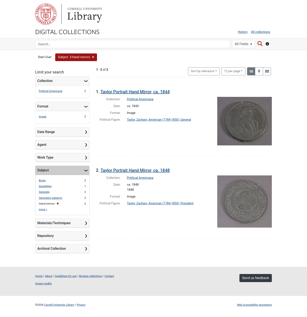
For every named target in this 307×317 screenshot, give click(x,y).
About (48, 276)
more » (43, 209)
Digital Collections (67, 31)
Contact (109, 276)
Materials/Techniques (54, 223)
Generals (44, 192)
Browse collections (90, 276)
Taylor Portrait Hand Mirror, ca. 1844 (135, 91)
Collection (45, 81)
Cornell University (45, 14)
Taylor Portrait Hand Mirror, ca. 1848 (135, 170)
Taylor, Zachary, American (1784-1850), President (160, 203)
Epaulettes (45, 186)
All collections (260, 32)
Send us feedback (255, 278)
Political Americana (50, 91)
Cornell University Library (59, 304)
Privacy (81, 304)
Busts (42, 180)
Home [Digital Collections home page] (38, 276)
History (243, 32)
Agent (41, 145)
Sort (202, 71)
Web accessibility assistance (254, 304)
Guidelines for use (66, 276)
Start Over (45, 57)
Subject (43, 170)
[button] (76, 57)
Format (42, 106)
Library (84, 14)
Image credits (43, 283)
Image (42, 116)
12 (232, 71)
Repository (45, 236)
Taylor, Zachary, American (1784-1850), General (159, 120)
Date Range (46, 132)
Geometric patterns (50, 197)
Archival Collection (51, 249)
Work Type (45, 157)
